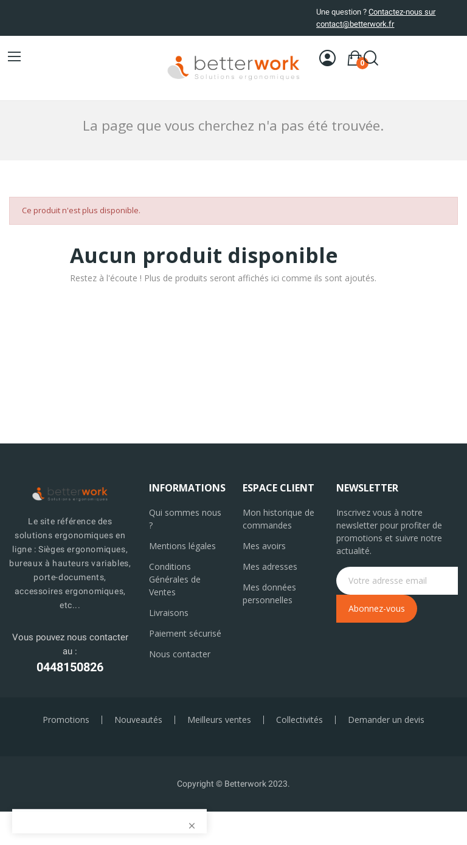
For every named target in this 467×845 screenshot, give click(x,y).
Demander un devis (386, 720)
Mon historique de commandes (278, 519)
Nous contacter (179, 654)
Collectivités (299, 720)
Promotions (66, 720)
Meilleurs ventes (219, 720)
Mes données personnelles (269, 593)
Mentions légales (182, 546)
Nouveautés (138, 720)
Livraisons (169, 612)
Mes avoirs (264, 546)
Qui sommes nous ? (185, 519)
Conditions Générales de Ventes (175, 579)
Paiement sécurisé (185, 633)
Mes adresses (270, 566)
